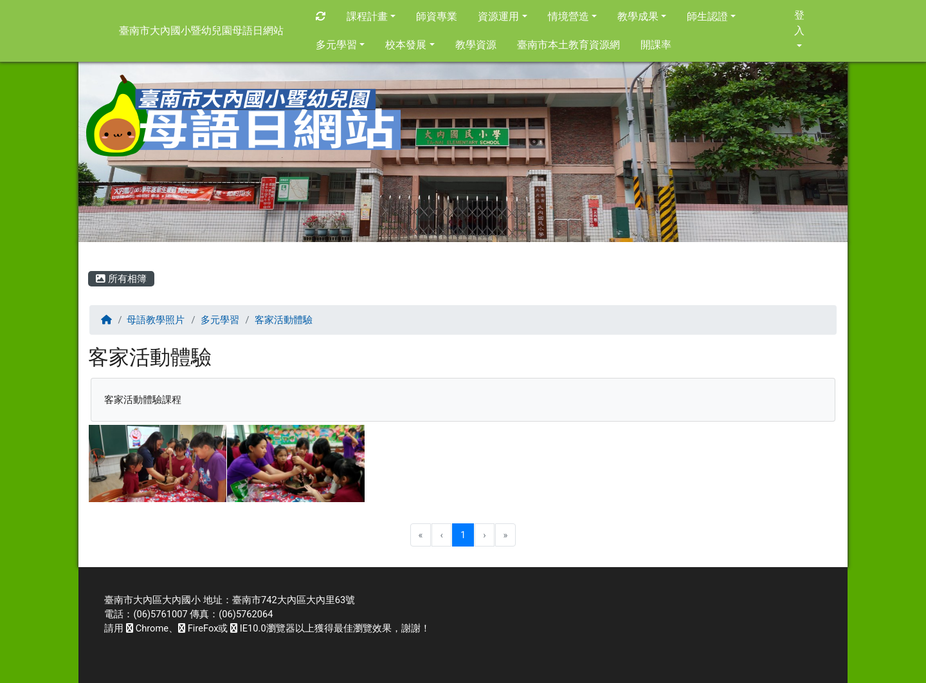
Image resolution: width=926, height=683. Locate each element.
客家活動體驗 (284, 320)
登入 (799, 28)
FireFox (198, 628)
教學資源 (475, 45)
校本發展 (409, 45)
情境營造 (572, 16)
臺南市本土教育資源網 (568, 45)
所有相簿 (121, 279)
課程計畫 (371, 16)
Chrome (147, 628)
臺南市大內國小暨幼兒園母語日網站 (201, 30)
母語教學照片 (156, 320)
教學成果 (641, 16)
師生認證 (711, 16)
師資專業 (436, 16)
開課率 (655, 45)
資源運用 (502, 16)
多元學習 (340, 45)
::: (90, 253)
